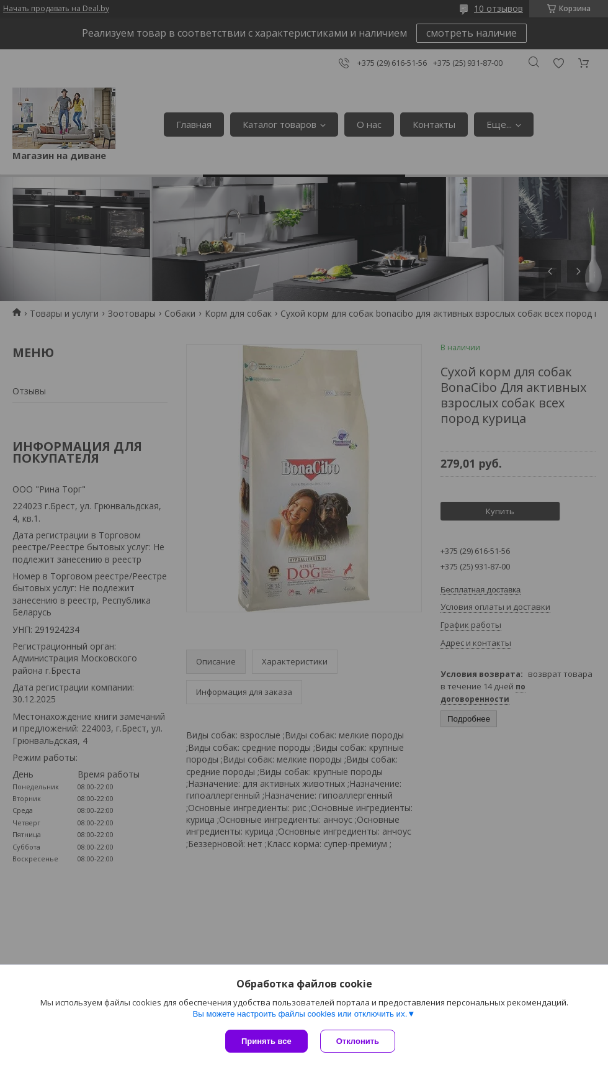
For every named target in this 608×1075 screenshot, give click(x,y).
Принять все (266, 1041)
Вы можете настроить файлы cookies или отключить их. (299, 1013)
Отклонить (357, 1041)
